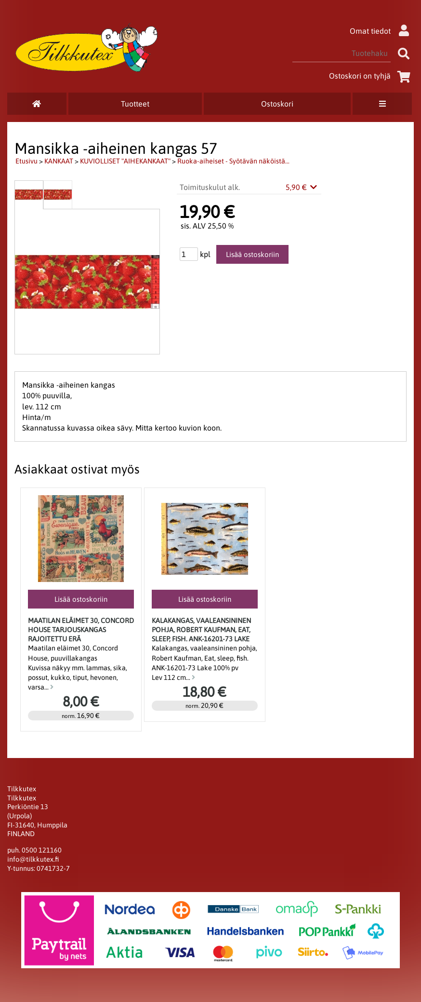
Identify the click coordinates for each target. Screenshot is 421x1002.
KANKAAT (58, 161)
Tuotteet (135, 103)
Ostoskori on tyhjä (371, 75)
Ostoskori (277, 103)
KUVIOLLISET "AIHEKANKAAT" (125, 161)
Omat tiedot (382, 31)
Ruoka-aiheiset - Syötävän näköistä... (233, 161)
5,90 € (302, 187)
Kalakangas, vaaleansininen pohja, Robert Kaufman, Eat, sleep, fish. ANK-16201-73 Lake (201, 629)
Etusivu (26, 161)
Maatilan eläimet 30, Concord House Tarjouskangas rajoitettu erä (81, 629)
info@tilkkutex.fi (33, 859)
